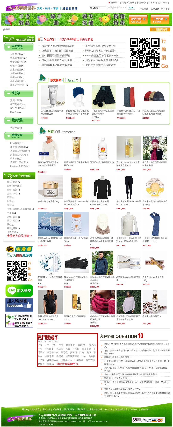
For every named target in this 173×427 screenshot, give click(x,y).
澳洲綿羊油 (66, 360)
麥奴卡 (41, 364)
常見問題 (144, 9)
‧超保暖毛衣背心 (18, 85)
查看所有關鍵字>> (67, 363)
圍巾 (54, 345)
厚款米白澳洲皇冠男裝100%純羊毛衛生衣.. (48, 165)
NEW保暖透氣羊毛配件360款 (101, 55)
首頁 (8, 29)
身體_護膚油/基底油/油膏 (19, 209)
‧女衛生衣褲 (15, 73)
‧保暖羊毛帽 (15, 54)
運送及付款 (69, 409)
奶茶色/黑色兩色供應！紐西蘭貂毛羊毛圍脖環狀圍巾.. (101, 241)
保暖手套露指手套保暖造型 (100, 65)
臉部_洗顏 (12, 189)
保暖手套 (70, 345)
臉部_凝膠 (12, 228)
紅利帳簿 (163, 2)
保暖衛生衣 (52, 360)
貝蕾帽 (73, 352)
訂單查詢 (153, 2)
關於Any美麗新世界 (31, 409)
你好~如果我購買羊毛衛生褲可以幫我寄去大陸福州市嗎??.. (131, 374)
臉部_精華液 (13, 185)
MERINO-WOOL (17, 48)
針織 (81, 352)
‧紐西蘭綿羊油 (17, 104)
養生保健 (17, 119)
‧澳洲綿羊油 (15, 100)
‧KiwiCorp (14, 112)
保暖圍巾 (82, 345)
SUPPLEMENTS (18, 122)
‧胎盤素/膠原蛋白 (18, 147)
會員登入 (115, 2)
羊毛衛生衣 (52, 352)
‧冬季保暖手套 (17, 61)
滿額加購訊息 (121, 409)
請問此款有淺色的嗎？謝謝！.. (118, 357)
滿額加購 (165, 9)
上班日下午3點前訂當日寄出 (58, 50)
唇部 (9, 197)
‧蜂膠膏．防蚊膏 (18, 162)
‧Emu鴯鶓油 (15, 143)
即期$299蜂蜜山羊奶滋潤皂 (76, 39)
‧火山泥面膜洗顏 (18, 154)
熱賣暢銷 (55, 80)
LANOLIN (15, 95)
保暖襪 (59, 356)
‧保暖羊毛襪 (15, 65)
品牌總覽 (155, 9)
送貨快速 (57, 409)
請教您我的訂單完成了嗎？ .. (117, 378)
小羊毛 (41, 360)
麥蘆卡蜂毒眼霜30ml (151, 316)
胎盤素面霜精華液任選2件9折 (102, 60)
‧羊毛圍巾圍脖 (17, 58)
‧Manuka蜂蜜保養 (18, 166)
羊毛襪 (64, 352)
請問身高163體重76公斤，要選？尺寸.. (122, 389)
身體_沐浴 (12, 193)
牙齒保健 (11, 232)
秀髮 (9, 205)
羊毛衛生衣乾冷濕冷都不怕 (100, 46)
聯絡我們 (145, 409)
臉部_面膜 (12, 220)
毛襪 (88, 352)
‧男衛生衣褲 (15, 77)
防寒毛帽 (79, 360)
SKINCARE (16, 137)
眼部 (9, 201)
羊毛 (47, 345)
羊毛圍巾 (49, 348)
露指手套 (86, 348)
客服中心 (134, 409)
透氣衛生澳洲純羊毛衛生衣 (57, 60)
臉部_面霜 (12, 182)
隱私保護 (81, 409)
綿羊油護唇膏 (72, 356)
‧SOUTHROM (17, 108)
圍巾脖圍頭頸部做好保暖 (56, 55)
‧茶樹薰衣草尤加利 (19, 151)
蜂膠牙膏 (49, 356)
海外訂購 (108, 409)
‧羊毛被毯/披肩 (17, 81)
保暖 (40, 345)
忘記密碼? (141, 2)
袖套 (68, 348)
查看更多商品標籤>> (19, 235)
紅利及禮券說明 (95, 409)
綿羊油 (16, 92)
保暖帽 (59, 348)
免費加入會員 (128, 2)
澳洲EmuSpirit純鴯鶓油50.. (102, 162)
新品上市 (72, 80)
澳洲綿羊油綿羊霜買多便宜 (57, 65)
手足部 (10, 213)
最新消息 (46, 409)
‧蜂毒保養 (14, 158)
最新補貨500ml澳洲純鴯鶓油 (58, 46)
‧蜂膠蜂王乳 (15, 127)
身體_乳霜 (12, 216)
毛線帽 (92, 356)
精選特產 (17, 135)
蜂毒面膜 (90, 360)
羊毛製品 (17, 46)
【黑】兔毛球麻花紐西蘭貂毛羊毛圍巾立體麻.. (103, 114)
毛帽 (61, 345)
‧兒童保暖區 (15, 69)
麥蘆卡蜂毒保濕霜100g (48, 201)
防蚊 (9, 224)
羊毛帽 (76, 348)
